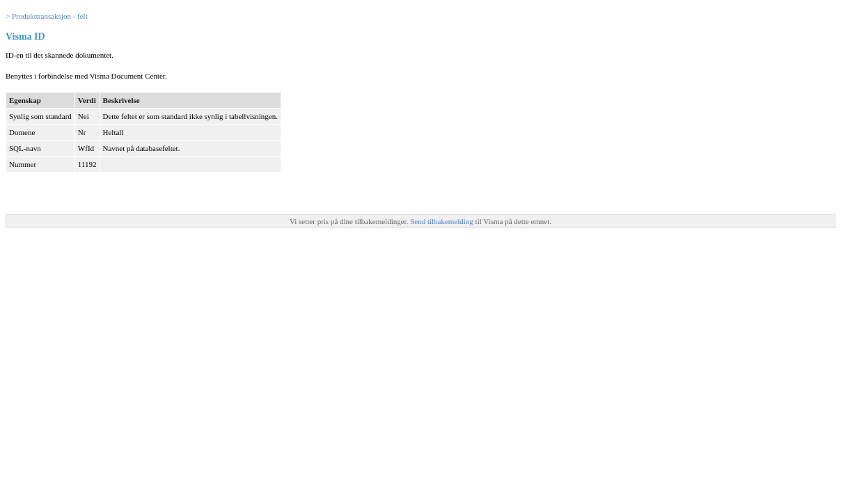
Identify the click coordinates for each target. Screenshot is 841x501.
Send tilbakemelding (442, 221)
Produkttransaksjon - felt (50, 16)
